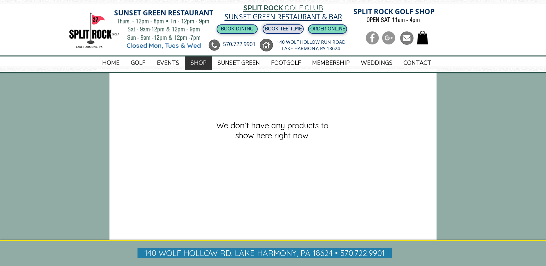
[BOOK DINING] (237, 29)
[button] (422, 37)
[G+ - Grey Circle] (388, 37)
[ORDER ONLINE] (327, 29)
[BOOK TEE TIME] (283, 29)
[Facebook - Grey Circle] (372, 37)
